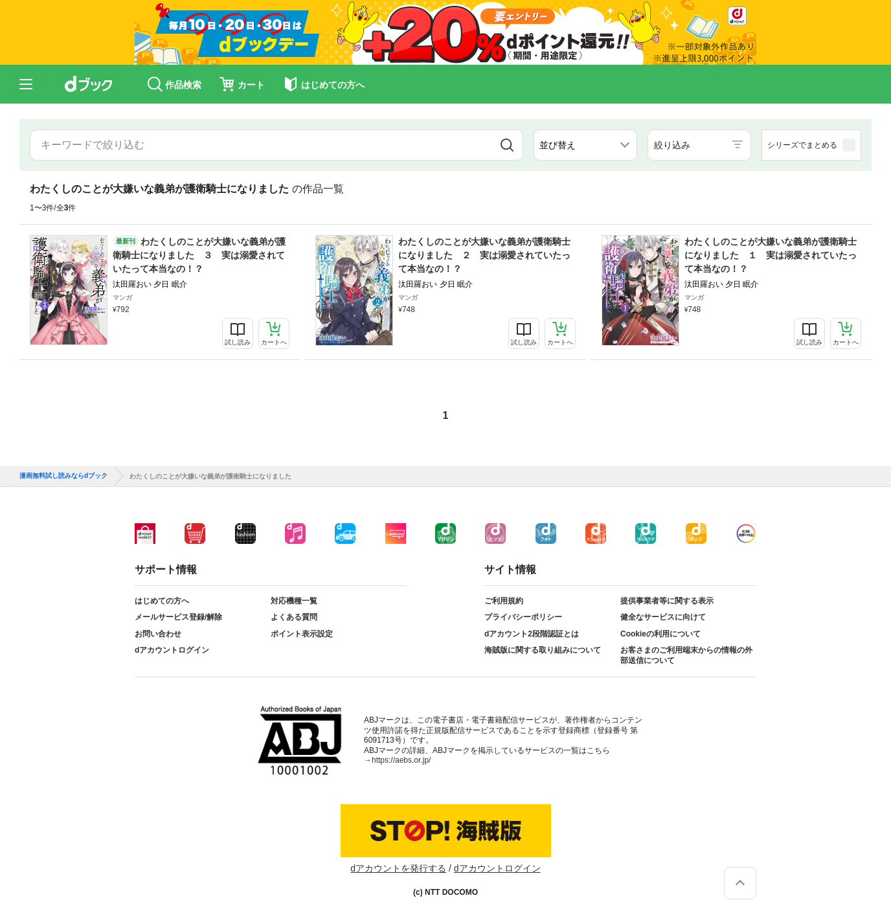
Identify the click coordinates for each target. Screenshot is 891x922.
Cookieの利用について (660, 633)
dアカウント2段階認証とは (531, 633)
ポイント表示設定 (302, 633)
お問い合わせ (158, 633)
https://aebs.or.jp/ (401, 760)
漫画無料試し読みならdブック (63, 476)
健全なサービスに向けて (663, 617)
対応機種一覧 (294, 600)
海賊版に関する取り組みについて (542, 650)
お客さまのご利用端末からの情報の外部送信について (686, 655)
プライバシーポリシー (523, 617)
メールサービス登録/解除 (178, 617)
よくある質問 (294, 617)
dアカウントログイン (172, 650)
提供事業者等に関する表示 (667, 600)
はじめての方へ (162, 600)
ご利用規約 (503, 600)
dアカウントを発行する (398, 868)
